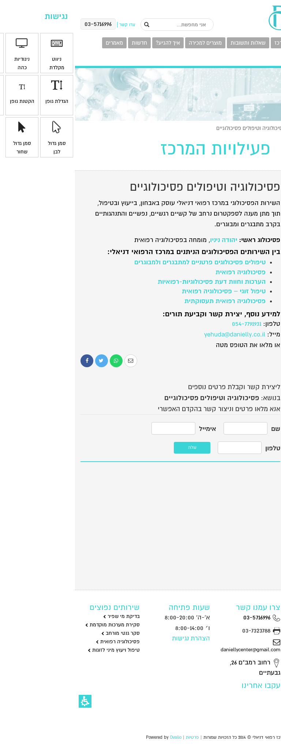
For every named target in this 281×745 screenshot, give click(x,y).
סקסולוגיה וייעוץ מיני (245, 419)
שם (200, 429)
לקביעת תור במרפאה (243, 499)
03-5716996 (186, 617)
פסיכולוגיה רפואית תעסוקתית (150, 301)
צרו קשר (261, 59)
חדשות (64, 43)
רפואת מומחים (252, 458)
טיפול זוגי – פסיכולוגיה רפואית (149, 291)
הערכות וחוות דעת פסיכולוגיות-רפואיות (137, 281)
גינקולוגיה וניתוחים (247, 236)
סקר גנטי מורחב (45, 633)
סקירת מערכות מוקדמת (37, 625)
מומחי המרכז (213, 43)
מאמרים (39, 43)
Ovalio (100, 737)
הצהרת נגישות (116, 638)
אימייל (132, 429)
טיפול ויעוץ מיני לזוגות (39, 650)
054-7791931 (171, 324)
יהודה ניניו (148, 240)
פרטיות (117, 737)
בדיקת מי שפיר (46, 616)
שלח (117, 447)
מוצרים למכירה (130, 43)
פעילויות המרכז (254, 43)
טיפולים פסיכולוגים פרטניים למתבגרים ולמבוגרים (125, 262)
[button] (10, 701)
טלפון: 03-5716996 (246, 529)
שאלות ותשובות (173, 43)
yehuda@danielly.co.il (159, 334)
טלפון (197, 448)
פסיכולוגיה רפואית (165, 272)
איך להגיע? (93, 43)
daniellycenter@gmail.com (175, 645)
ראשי (270, 128)
